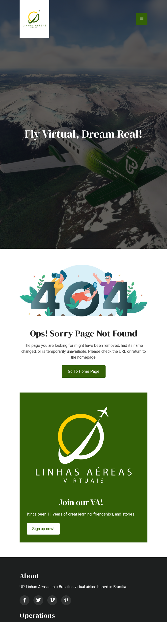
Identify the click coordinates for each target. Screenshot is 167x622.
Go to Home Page (83, 371)
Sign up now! (43, 528)
